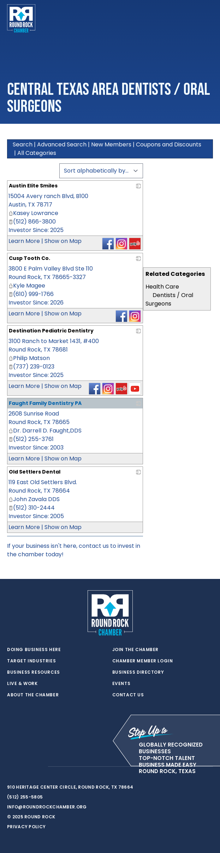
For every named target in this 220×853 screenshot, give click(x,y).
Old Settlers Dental (34, 471)
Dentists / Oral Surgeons (169, 299)
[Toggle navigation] (207, 18)
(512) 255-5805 (25, 797)
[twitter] (10, 766)
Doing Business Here (34, 649)
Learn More (24, 241)
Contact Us (128, 695)
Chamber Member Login (142, 661)
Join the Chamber (135, 649)
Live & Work (22, 683)
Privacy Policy (26, 827)
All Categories (36, 153)
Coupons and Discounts (168, 144)
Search (22, 144)
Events (121, 683)
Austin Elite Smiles (33, 185)
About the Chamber (33, 695)
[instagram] (38, 766)
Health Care (162, 287)
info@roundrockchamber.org (47, 807)
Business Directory (138, 672)
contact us (94, 546)
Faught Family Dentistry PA (45, 403)
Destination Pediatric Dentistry (51, 330)
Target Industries (31, 661)
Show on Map (63, 241)
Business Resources (33, 672)
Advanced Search (62, 144)
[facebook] (24, 766)
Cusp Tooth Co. (29, 258)
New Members (111, 144)
